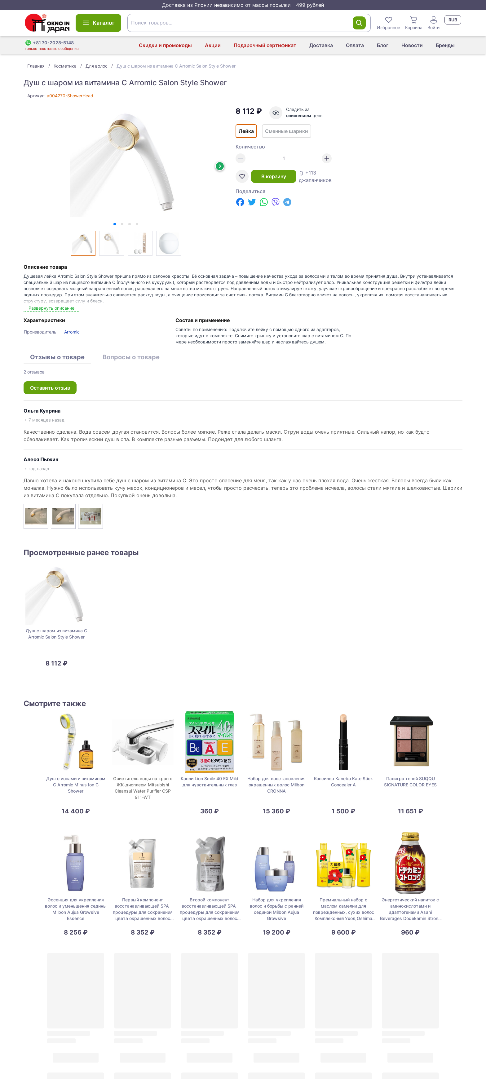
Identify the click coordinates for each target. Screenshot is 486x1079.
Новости (412, 45)
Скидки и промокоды (165, 45)
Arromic (72, 331)
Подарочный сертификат (265, 45)
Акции (213, 45)
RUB (452, 19)
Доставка (321, 45)
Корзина (413, 22)
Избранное (388, 22)
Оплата (355, 45)
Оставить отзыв (50, 388)
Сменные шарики (286, 131)
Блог (382, 45)
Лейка (246, 131)
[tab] (114, 224)
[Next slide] (219, 166)
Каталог (98, 23)
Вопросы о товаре (131, 357)
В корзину (273, 176)
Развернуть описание (51, 308)
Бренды (445, 45)
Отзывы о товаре (57, 357)
